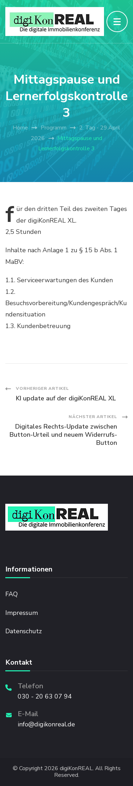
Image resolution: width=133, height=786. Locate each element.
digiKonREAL (76, 768)
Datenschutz (23, 631)
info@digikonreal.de (46, 724)
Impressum (21, 613)
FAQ (11, 594)
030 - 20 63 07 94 (45, 696)
